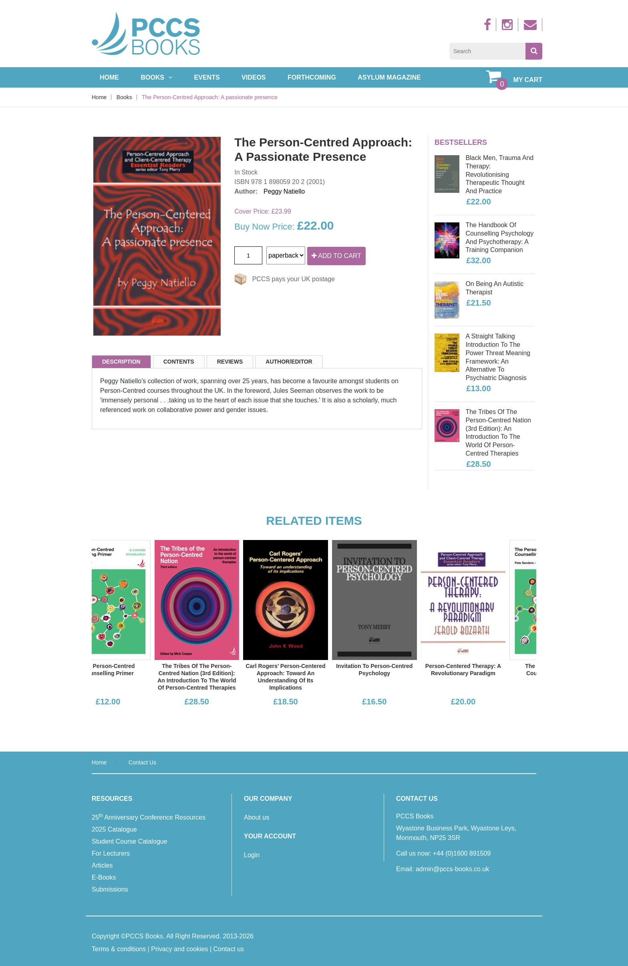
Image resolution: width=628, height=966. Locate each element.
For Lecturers (111, 853)
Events (207, 77)
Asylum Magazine (389, 77)
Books (156, 77)
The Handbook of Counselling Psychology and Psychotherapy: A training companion (499, 237)
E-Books (104, 877)
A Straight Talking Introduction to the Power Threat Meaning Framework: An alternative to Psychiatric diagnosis (497, 357)
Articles (102, 865)
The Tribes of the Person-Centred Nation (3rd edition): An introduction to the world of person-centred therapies (498, 432)
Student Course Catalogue (129, 841)
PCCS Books (144, 936)
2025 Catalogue (114, 829)
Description (121, 361)
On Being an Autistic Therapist (494, 288)
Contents (178, 361)
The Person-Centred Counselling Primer (137, 669)
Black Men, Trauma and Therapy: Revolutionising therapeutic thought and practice (499, 174)
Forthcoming (312, 77)
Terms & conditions (119, 949)
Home (109, 77)
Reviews (230, 361)
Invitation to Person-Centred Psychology (403, 669)
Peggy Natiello (284, 191)
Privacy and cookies (179, 949)
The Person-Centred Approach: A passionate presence (210, 97)
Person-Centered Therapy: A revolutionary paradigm (492, 669)
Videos (254, 77)
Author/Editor (289, 361)
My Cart (514, 76)
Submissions (110, 889)
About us (256, 817)
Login (252, 855)
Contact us (142, 762)
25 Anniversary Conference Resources (148, 817)
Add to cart (336, 255)
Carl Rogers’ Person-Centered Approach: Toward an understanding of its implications (314, 677)
